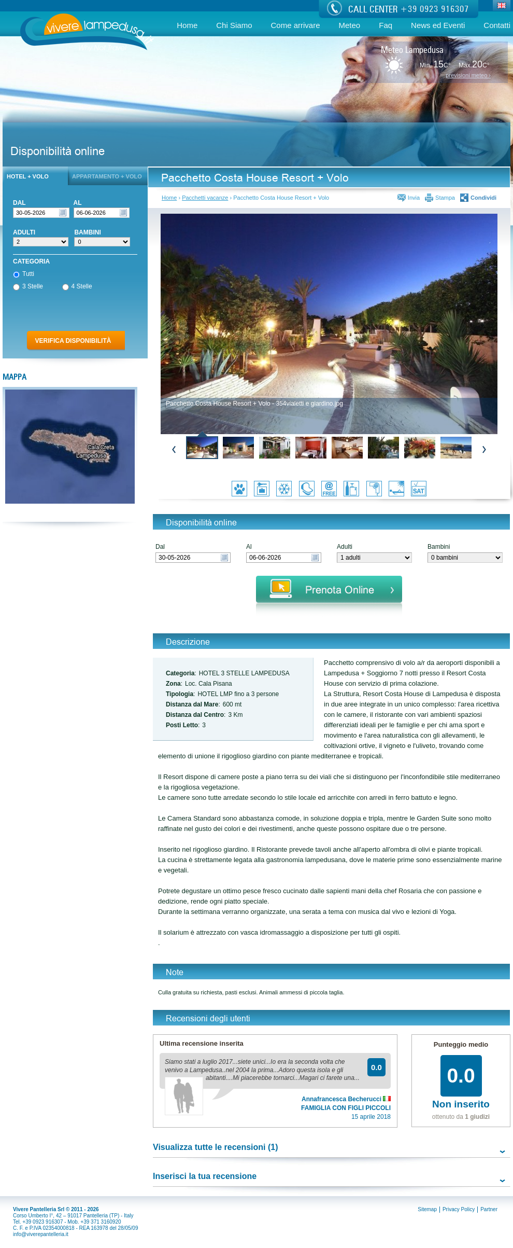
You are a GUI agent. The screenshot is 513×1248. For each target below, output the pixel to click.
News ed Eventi (438, 25)
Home (187, 25)
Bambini (439, 547)
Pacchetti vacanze (205, 198)
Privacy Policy (459, 1209)
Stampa (445, 198)
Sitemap (427, 1209)
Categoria (31, 261)
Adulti (344, 547)
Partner (488, 1209)
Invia (414, 198)
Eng (501, 6)
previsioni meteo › (468, 75)
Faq (385, 25)
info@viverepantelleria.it (40, 1234)
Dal (160, 547)
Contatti (496, 25)
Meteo (350, 25)
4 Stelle (77, 286)
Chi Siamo (234, 25)
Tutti (23, 274)
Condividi (483, 198)
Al (249, 547)
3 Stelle (28, 286)
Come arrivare (295, 25)
